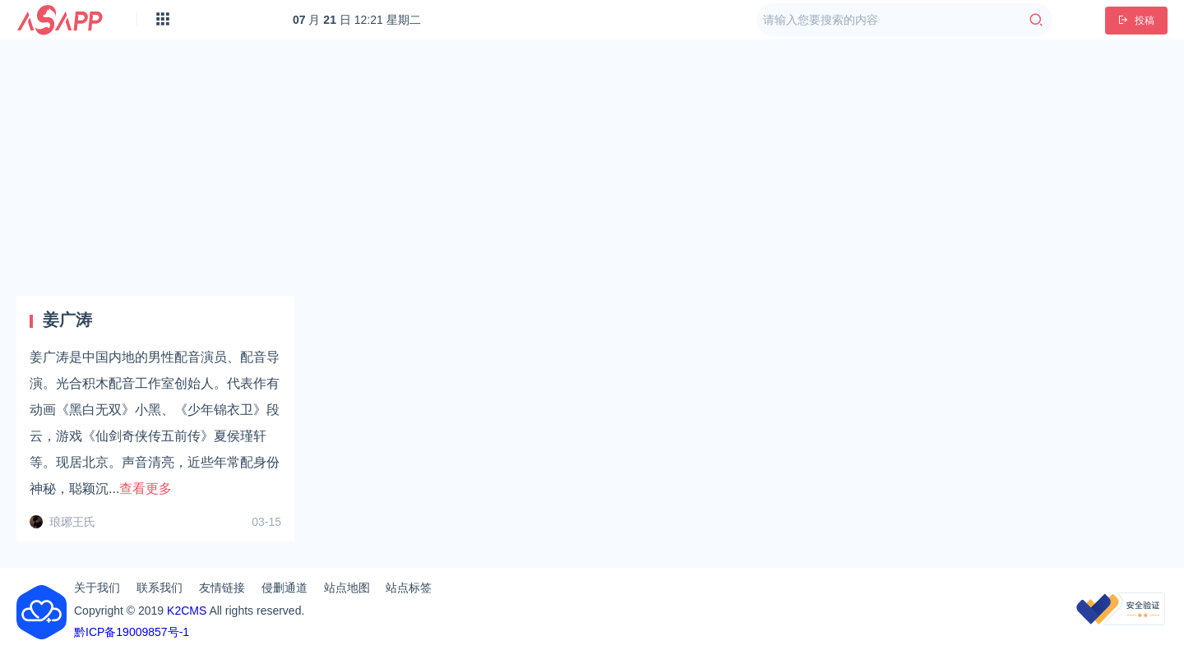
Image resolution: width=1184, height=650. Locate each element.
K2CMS (186, 610)
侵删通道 (284, 587)
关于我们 (97, 587)
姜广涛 (67, 320)
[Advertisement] (592, 168)
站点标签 (409, 587)
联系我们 (159, 587)
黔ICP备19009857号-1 (131, 631)
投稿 (1136, 20)
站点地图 (347, 587)
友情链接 (222, 587)
